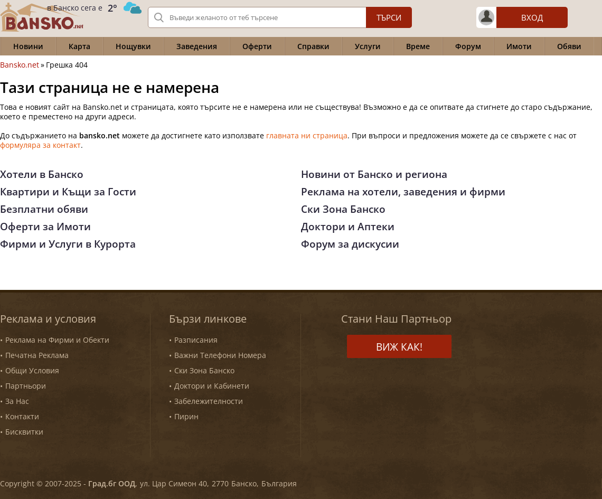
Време (418, 46)
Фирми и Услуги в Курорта (68, 244)
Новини (28, 46)
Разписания (196, 340)
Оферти (257, 46)
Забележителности (208, 401)
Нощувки (133, 46)
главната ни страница (306, 135)
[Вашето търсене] (280, 17)
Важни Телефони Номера (220, 355)
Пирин (186, 416)
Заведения (196, 46)
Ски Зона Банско (343, 209)
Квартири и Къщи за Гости (68, 192)
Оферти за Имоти (45, 226)
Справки (313, 46)
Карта (79, 46)
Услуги (368, 46)
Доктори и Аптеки (347, 226)
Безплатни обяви (44, 209)
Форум (468, 46)
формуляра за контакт (40, 145)
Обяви (569, 46)
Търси (389, 17)
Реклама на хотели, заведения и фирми (403, 192)
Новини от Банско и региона (374, 174)
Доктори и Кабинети (211, 386)
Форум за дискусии (350, 244)
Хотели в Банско (41, 174)
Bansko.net (19, 65)
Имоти (519, 46)
